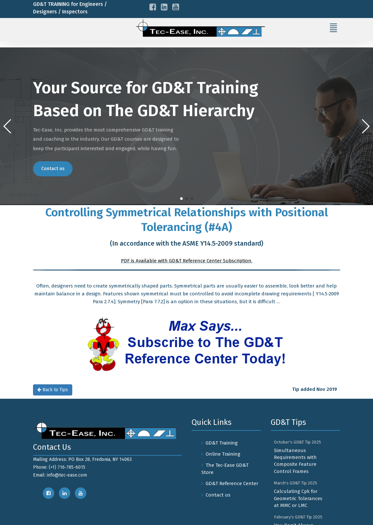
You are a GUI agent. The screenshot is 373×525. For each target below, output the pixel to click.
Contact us (52, 168)
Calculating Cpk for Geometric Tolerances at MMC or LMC (298, 498)
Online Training (223, 454)
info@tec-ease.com (69, 33)
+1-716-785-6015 (65, 22)
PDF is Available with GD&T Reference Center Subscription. (186, 261)
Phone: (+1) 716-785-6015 (59, 467)
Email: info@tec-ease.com (60, 475)
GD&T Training (222, 443)
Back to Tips (52, 390)
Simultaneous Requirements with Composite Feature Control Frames (295, 460)
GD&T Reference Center (232, 483)
